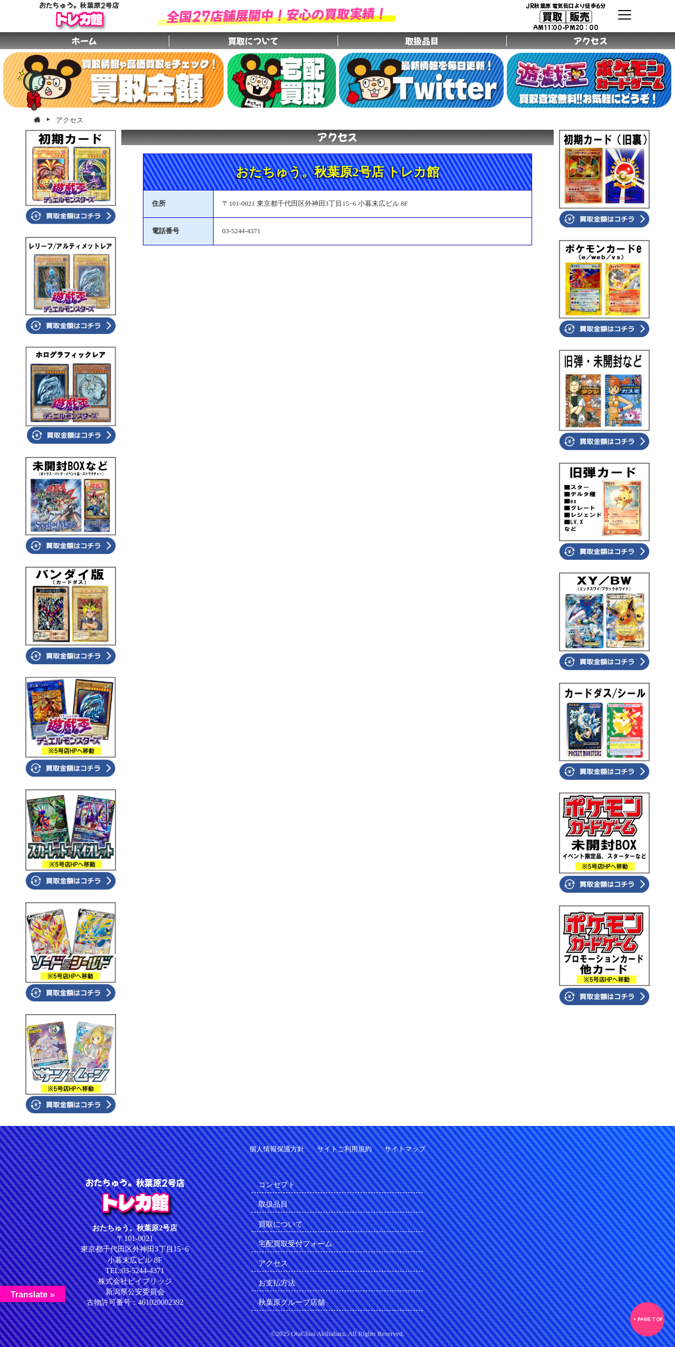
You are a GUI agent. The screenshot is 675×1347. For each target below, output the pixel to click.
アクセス (273, 1263)
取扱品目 (273, 1204)
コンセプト (276, 1184)
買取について (280, 1224)
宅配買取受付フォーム (295, 1243)
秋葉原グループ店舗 (291, 1302)
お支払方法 (276, 1282)
